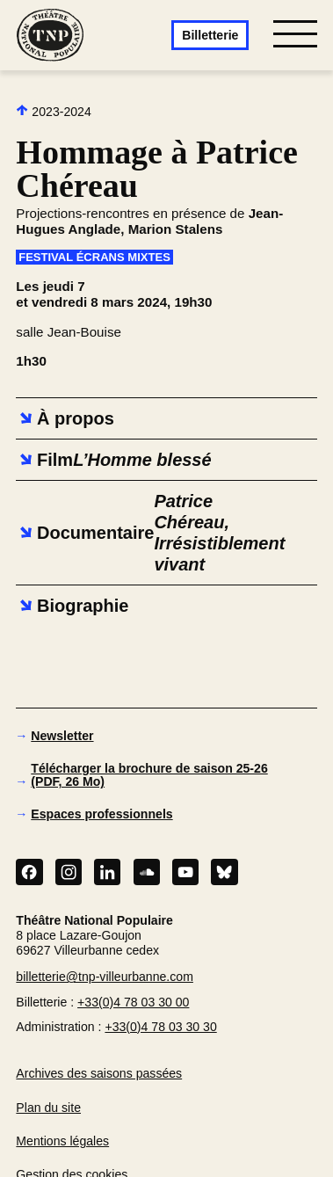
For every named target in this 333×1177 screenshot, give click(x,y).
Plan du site (48, 1108)
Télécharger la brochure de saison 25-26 (149, 775)
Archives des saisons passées (99, 1073)
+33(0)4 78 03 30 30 (160, 1027)
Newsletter (62, 736)
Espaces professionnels (101, 814)
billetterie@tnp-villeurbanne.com (104, 977)
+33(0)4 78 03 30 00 (133, 1002)
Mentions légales (62, 1141)
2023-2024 (53, 111)
